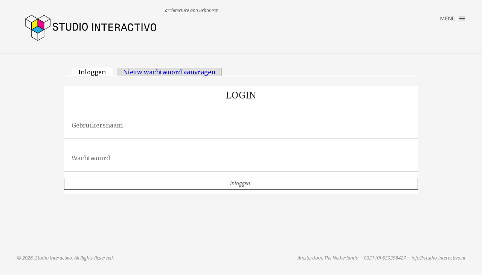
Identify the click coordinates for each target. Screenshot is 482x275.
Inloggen (95, 72)
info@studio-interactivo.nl (438, 257)
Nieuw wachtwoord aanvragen (169, 72)
